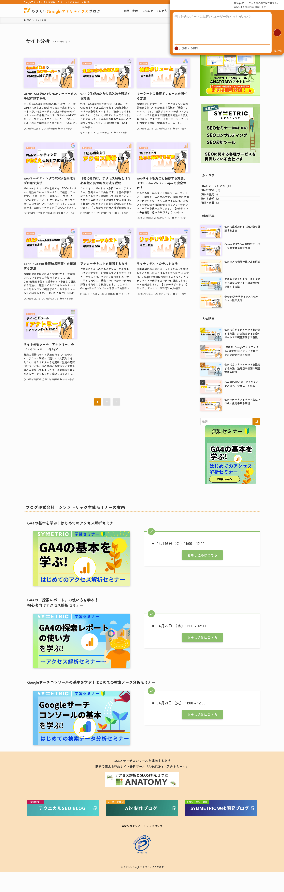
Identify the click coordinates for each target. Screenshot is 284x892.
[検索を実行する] (256, 441)
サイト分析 (215, 212)
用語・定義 (215, 221)
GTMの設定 (214, 204)
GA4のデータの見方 (220, 188)
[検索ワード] (230, 441)
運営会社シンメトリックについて (142, 846)
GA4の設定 (215, 196)
